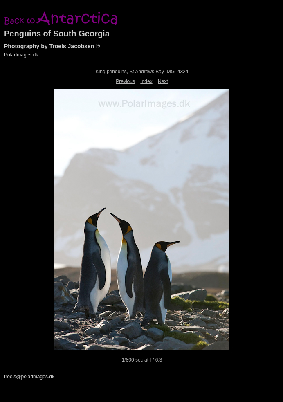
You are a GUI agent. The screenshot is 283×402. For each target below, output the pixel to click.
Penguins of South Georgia (57, 33)
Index (146, 81)
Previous (125, 81)
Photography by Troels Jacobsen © (52, 46)
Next (163, 81)
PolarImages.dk (21, 55)
